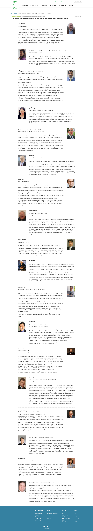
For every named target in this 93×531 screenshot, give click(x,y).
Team (63, 520)
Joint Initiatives (53, 5)
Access (69, 1)
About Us (71, 5)
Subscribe (57, 1)
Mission (63, 513)
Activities (30, 2)
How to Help (64, 1)
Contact (75, 510)
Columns (48, 516)
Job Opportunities (78, 516)
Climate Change (44, 5)
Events (48, 515)
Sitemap (75, 521)
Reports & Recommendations (52, 513)
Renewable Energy (25, 5)
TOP (11, 13)
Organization (65, 515)
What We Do (64, 516)
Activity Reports (65, 521)
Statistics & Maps (62, 5)
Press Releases (49, 518)
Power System (35, 5)
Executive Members (66, 518)
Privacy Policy (46, 528)
